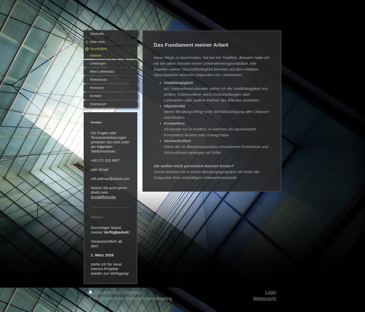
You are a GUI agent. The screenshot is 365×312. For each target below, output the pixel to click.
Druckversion (105, 292)
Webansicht (264, 298)
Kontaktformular (103, 197)
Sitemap (132, 292)
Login (270, 292)
